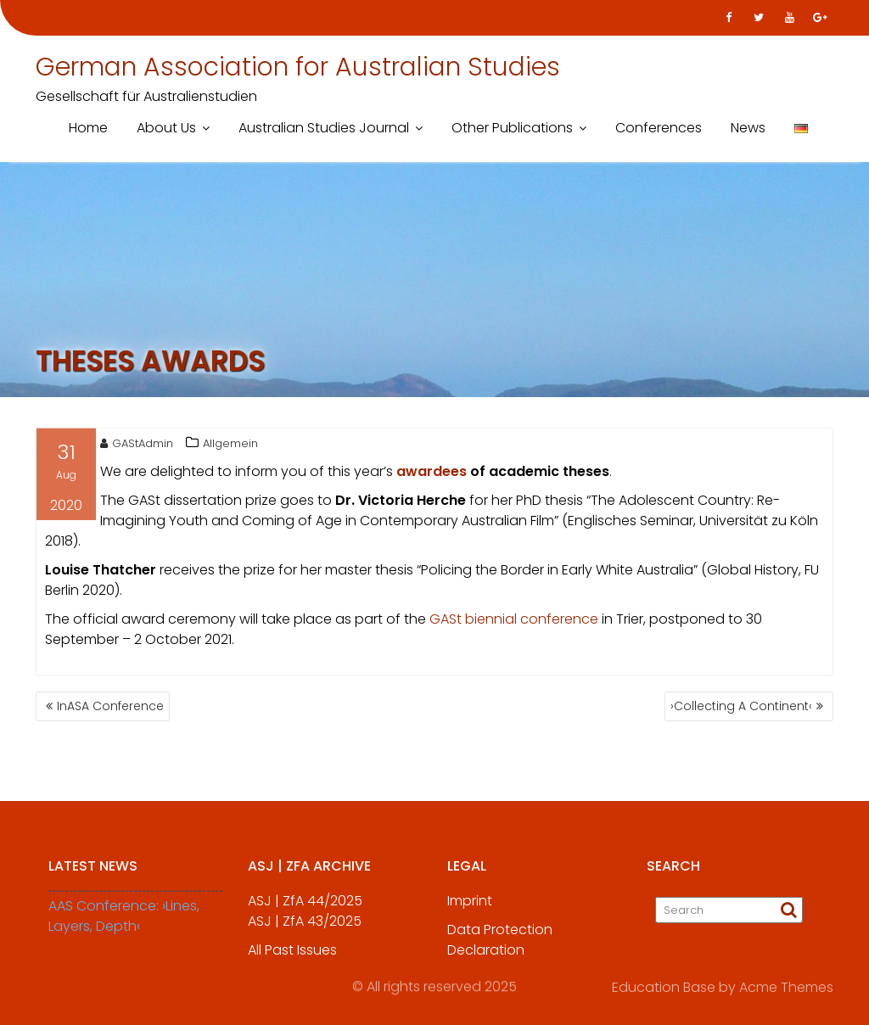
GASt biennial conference (513, 621)
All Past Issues (292, 957)
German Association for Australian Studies (298, 67)
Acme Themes (786, 985)
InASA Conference (110, 705)
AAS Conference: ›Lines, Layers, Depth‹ (123, 924)
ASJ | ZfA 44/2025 (305, 908)
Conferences (658, 127)
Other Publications (512, 127)
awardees (431, 474)
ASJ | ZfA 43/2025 (305, 928)
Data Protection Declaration (499, 947)
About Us (166, 127)
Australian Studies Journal (323, 127)
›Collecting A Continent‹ (741, 705)
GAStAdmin (136, 446)
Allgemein (230, 446)
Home (88, 127)
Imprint (469, 908)
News (748, 127)
